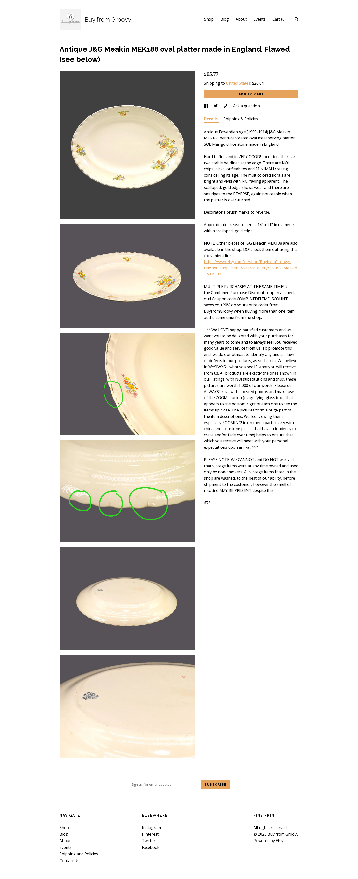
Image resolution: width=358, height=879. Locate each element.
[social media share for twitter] (216, 105)
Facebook (150, 847)
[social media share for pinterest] (226, 105)
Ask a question (246, 105)
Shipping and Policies (79, 854)
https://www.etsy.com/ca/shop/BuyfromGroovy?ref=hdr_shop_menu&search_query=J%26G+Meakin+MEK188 (250, 268)
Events (260, 19)
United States (238, 83)
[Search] (296, 19)
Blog (224, 19)
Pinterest (150, 834)
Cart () (279, 19)
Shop (209, 19)
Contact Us (69, 860)
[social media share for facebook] (206, 105)
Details (211, 119)
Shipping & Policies (241, 119)
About (241, 19)
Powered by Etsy (268, 840)
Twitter (148, 840)
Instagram (151, 827)
